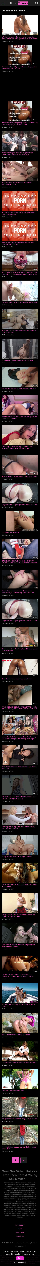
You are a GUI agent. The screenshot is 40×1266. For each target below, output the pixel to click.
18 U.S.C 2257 (20, 1225)
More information (20, 1262)
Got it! (20, 1258)
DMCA (20, 1229)
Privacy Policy (20, 1232)
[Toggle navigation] (3, 3)
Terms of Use (20, 1236)
